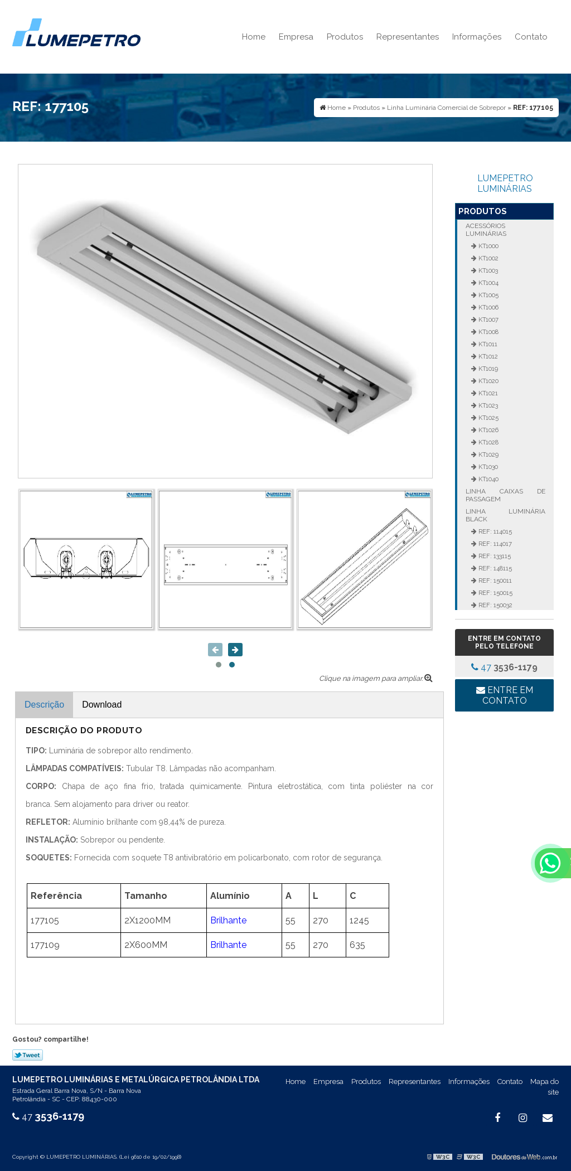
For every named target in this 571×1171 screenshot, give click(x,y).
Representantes (407, 37)
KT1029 (488, 454)
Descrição (44, 704)
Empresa (296, 37)
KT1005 (488, 295)
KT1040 (488, 479)
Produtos (345, 37)
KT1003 (487, 270)
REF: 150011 (494, 580)
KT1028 (488, 442)
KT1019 (487, 368)
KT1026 (488, 430)
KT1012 (487, 356)
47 (504, 667)
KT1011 (487, 344)
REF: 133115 (494, 556)
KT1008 (488, 332)
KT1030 (487, 467)
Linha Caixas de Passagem (505, 495)
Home (253, 37)
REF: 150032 (494, 605)
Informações (476, 37)
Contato (531, 37)
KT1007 (488, 319)
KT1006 (488, 307)
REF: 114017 (494, 544)
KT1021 (487, 393)
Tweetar (27, 1055)
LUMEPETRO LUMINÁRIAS (505, 183)
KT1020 (488, 381)
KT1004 (488, 283)
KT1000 (488, 246)
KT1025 (488, 418)
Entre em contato (504, 695)
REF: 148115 (494, 568)
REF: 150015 (494, 593)
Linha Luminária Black (505, 515)
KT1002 (488, 258)
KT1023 (487, 405)
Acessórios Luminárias (486, 230)
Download (102, 704)
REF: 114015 (494, 531)
